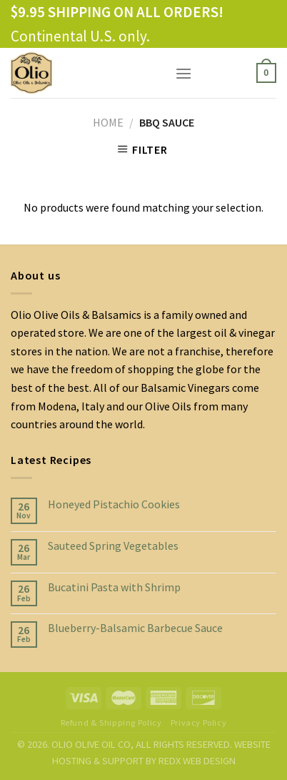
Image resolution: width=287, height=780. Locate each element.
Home (108, 122)
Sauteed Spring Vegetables (113, 546)
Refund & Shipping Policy (111, 722)
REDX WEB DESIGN (197, 760)
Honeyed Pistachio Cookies (114, 504)
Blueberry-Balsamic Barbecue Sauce (135, 628)
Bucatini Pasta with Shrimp (114, 587)
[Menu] (183, 73)
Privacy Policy (199, 722)
